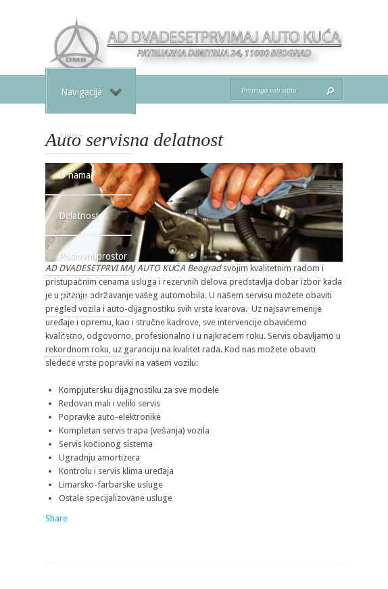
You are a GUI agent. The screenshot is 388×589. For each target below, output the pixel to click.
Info (67, 337)
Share (56, 518)
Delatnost (79, 215)
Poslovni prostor (93, 256)
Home (71, 134)
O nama (75, 175)
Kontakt (75, 296)
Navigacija (91, 92)
